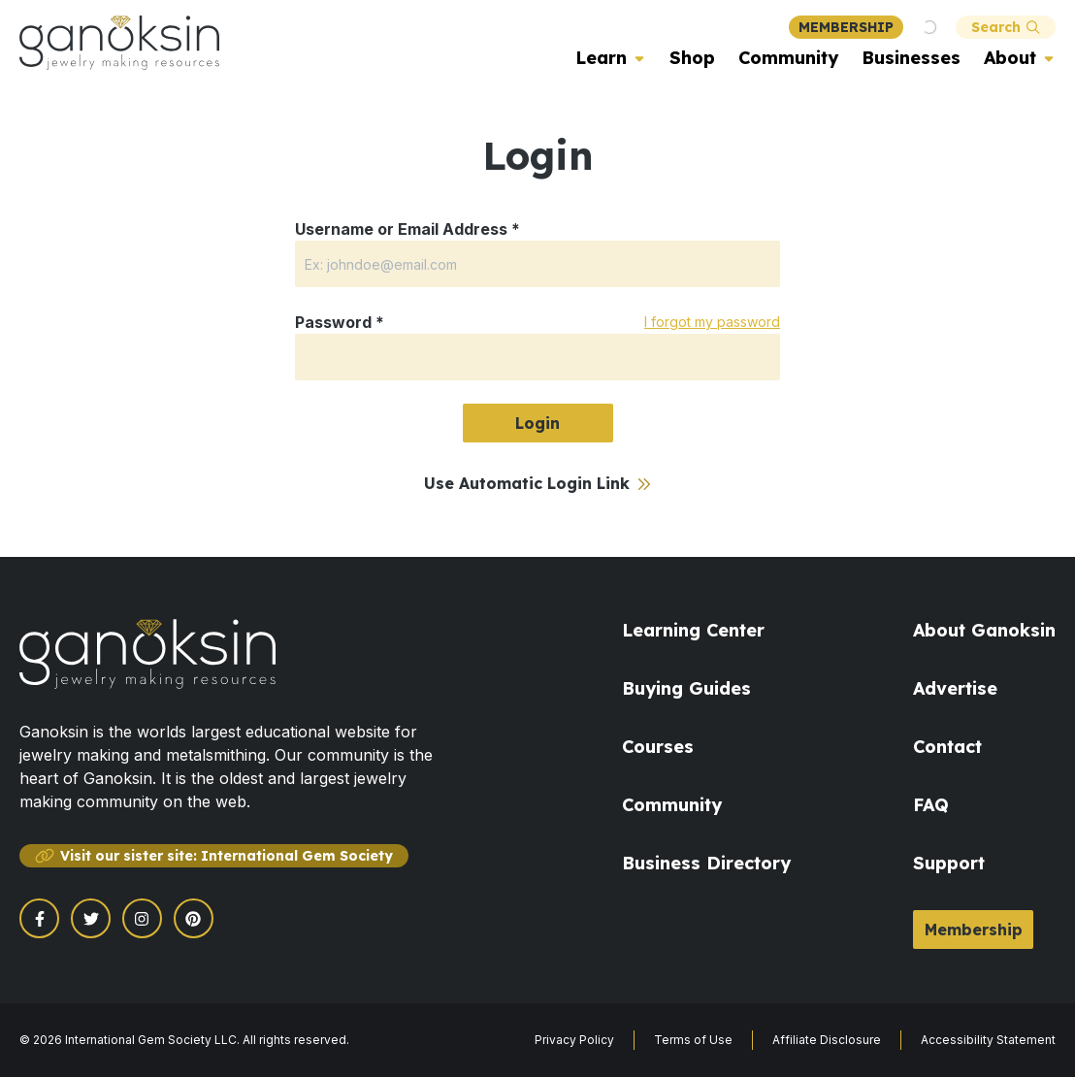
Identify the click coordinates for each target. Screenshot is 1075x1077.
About (1010, 58)
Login (537, 423)
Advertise (955, 688)
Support (949, 863)
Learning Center (693, 630)
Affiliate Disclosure (826, 1039)
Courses (658, 746)
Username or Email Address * (407, 229)
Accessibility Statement (988, 1039)
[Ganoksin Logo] (119, 43)
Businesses (911, 58)
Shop (692, 58)
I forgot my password (712, 321)
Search (1005, 27)
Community (788, 58)
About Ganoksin (984, 630)
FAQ (931, 805)
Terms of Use (693, 1039)
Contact (947, 746)
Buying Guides (686, 688)
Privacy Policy (574, 1039)
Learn (601, 58)
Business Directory (706, 863)
